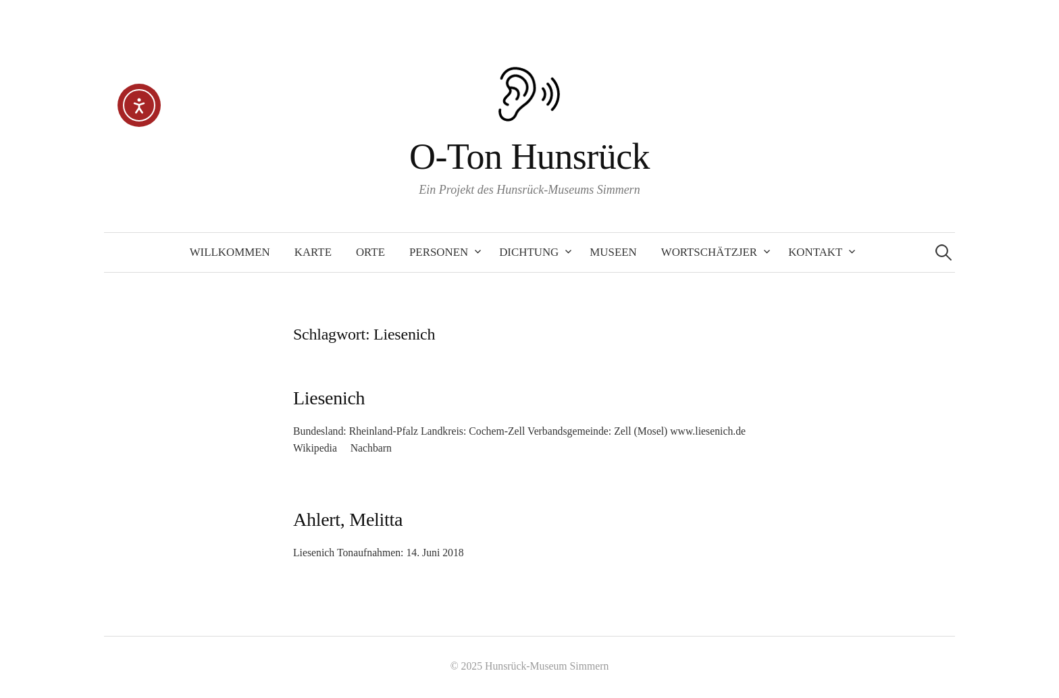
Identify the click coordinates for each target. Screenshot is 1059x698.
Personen (438, 252)
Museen (613, 252)
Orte (370, 252)
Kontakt (815, 252)
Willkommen (230, 252)
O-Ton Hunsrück (529, 156)
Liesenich (329, 397)
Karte (313, 252)
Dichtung (529, 252)
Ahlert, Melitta (348, 519)
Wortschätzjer (709, 252)
